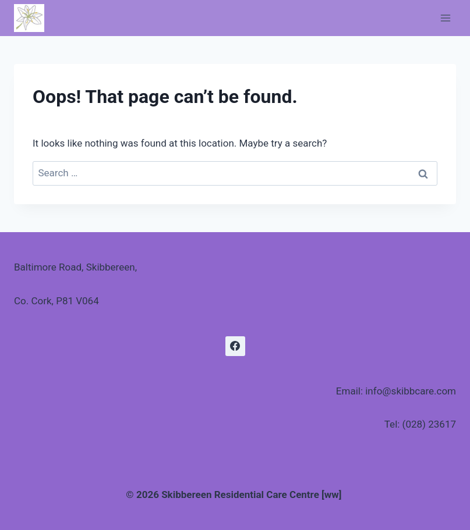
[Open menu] (445, 18)
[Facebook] (235, 346)
